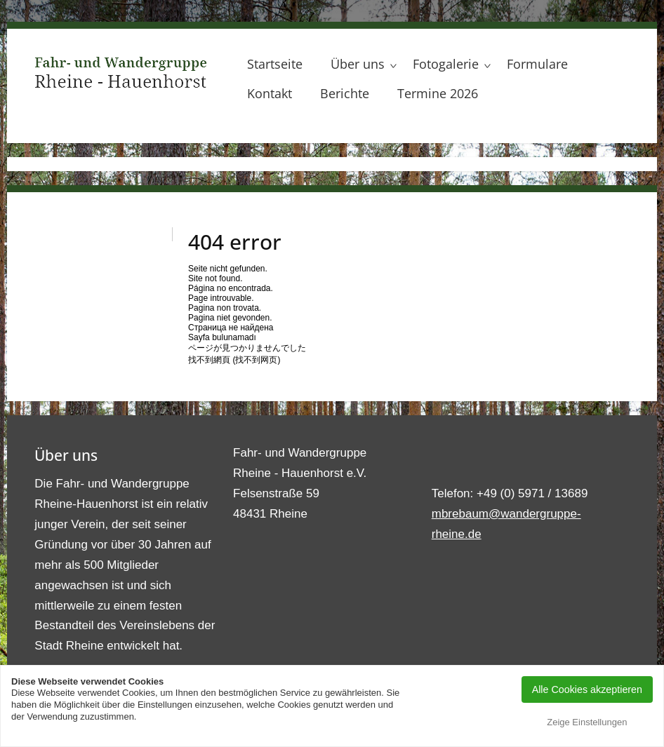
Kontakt (269, 93)
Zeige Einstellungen (587, 722)
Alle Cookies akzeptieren (587, 689)
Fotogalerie (446, 63)
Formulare (537, 63)
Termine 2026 (437, 93)
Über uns (358, 63)
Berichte (344, 93)
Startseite (275, 63)
